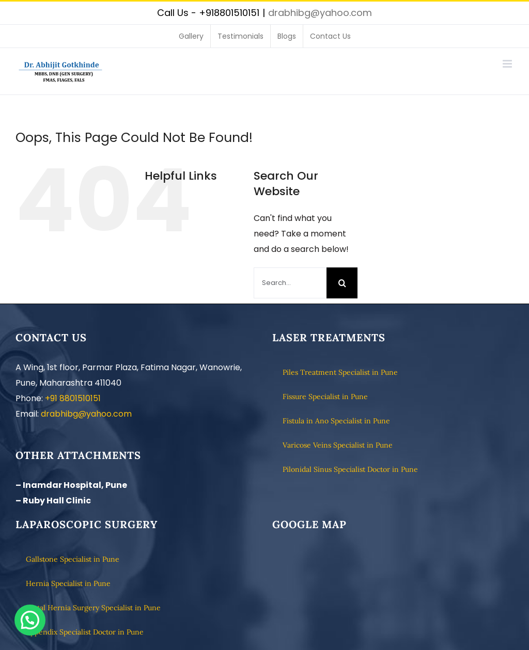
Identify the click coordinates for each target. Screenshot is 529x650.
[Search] (341, 282)
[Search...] (290, 282)
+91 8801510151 (73, 398)
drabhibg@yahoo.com (320, 12)
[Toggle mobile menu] (508, 63)
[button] (29, 620)
